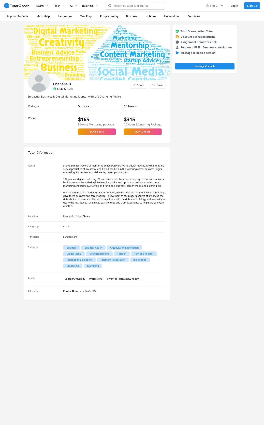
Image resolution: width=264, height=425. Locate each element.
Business (72, 247)
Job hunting (139, 259)
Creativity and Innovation (124, 247)
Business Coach (93, 247)
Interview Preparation (113, 259)
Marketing (93, 265)
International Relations (80, 259)
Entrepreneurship (100, 253)
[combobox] (137, 5)
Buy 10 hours (142, 131)
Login (234, 6)
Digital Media (74, 253)
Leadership (73, 265)
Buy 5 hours (97, 131)
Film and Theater (143, 253)
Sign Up (252, 6)
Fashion (122, 253)
